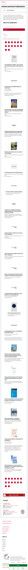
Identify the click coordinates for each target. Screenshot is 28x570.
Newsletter (4, 544)
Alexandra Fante (6, 510)
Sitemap (4, 533)
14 (21, 46)
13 (18, 46)
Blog (3, 548)
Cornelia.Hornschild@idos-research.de (11, 505)
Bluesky (4, 539)
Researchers (5, 15)
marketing (23, 562)
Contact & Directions (7, 523)
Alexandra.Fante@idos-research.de (11, 512)
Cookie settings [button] (6, 567)
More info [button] (18, 560)
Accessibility (5, 531)
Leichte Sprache (6, 526)
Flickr (3, 550)
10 (9, 46)
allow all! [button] (18, 565)
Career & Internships (7, 521)
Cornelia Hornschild (6, 503)
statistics (18, 562)
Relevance (6, 35)
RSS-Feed (4, 546)
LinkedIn (4, 542)
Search (5, 29)
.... (5, 49)
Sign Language (5, 528)
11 (12, 46)
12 (15, 46)
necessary (13, 562)
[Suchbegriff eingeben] (14, 27)
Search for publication (10, 10)
